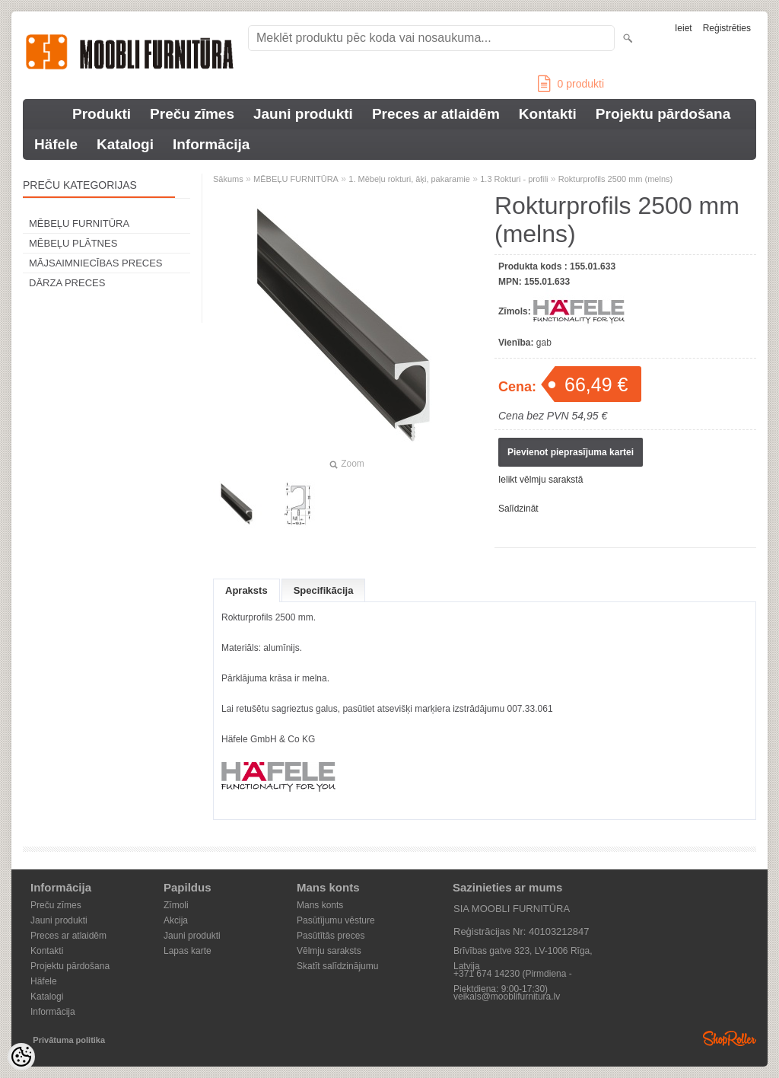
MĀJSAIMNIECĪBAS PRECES (96, 263)
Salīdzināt (518, 508)
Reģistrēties (727, 28)
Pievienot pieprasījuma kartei (570, 452)
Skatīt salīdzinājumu (337, 966)
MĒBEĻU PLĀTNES (73, 243)
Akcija (176, 920)
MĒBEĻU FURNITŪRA (79, 223)
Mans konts (320, 905)
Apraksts (246, 590)
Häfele (56, 144)
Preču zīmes (192, 114)
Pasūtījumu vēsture (336, 920)
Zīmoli (176, 905)
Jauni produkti (303, 114)
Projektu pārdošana (663, 114)
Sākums (228, 178)
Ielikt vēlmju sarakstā (540, 479)
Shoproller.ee (729, 1038)
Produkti (101, 114)
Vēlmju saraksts (329, 951)
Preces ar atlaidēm (436, 114)
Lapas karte (187, 951)
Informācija (211, 144)
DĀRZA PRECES (67, 283)
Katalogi (125, 144)
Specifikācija (324, 590)
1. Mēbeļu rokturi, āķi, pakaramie (409, 178)
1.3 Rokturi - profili (514, 178)
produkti (571, 84)
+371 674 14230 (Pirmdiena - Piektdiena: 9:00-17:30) (512, 974)
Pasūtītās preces (330, 935)
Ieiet (683, 28)
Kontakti (548, 114)
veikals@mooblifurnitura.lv (506, 996)
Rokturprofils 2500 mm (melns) (615, 178)
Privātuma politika (69, 1040)
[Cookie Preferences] (21, 1056)
